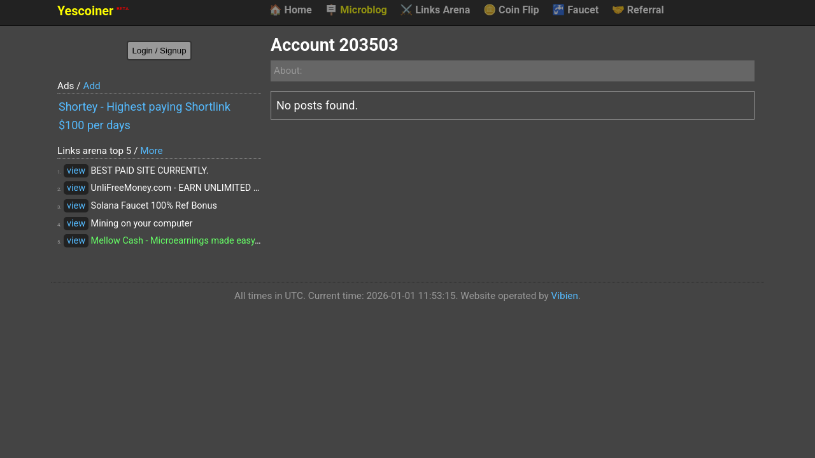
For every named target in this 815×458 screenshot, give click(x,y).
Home (290, 10)
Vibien (564, 296)
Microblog (356, 10)
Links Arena (435, 10)
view (76, 170)
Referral (638, 10)
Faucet (575, 10)
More (151, 150)
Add (91, 86)
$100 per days (95, 125)
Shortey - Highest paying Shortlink (144, 106)
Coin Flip (511, 10)
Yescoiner (93, 11)
